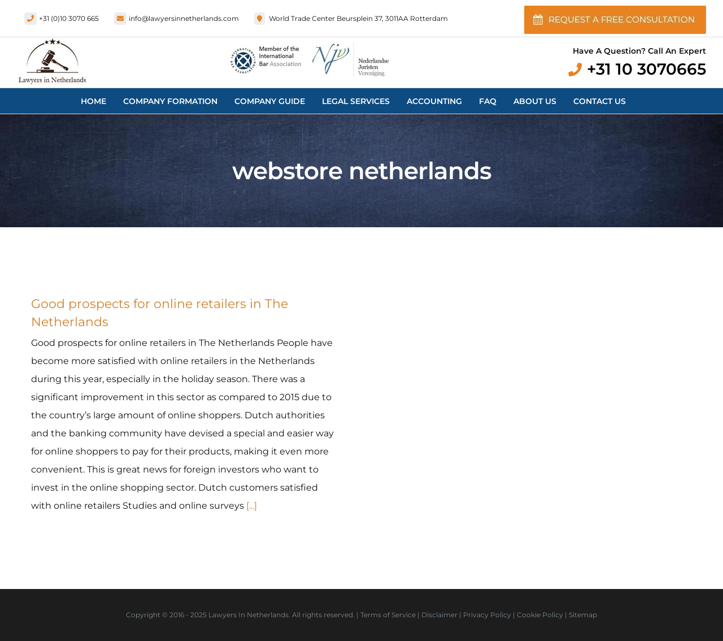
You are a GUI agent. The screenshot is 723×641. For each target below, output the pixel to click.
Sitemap (583, 614)
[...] (251, 505)
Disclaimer (439, 614)
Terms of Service (388, 614)
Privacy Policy (487, 614)
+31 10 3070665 (646, 69)
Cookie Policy (540, 614)
